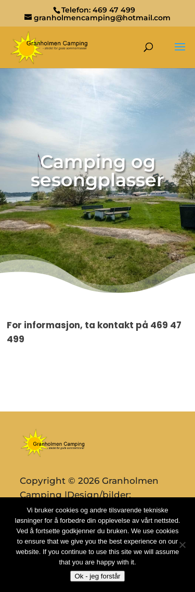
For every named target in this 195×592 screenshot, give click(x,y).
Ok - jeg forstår (97, 576)
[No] (182, 544)
